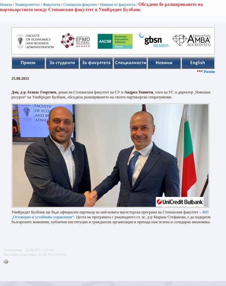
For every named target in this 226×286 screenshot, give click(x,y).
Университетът (27, 4)
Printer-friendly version (7, 262)
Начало (6, 4)
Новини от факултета (117, 4)
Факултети (51, 4)
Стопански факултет (80, 4)
